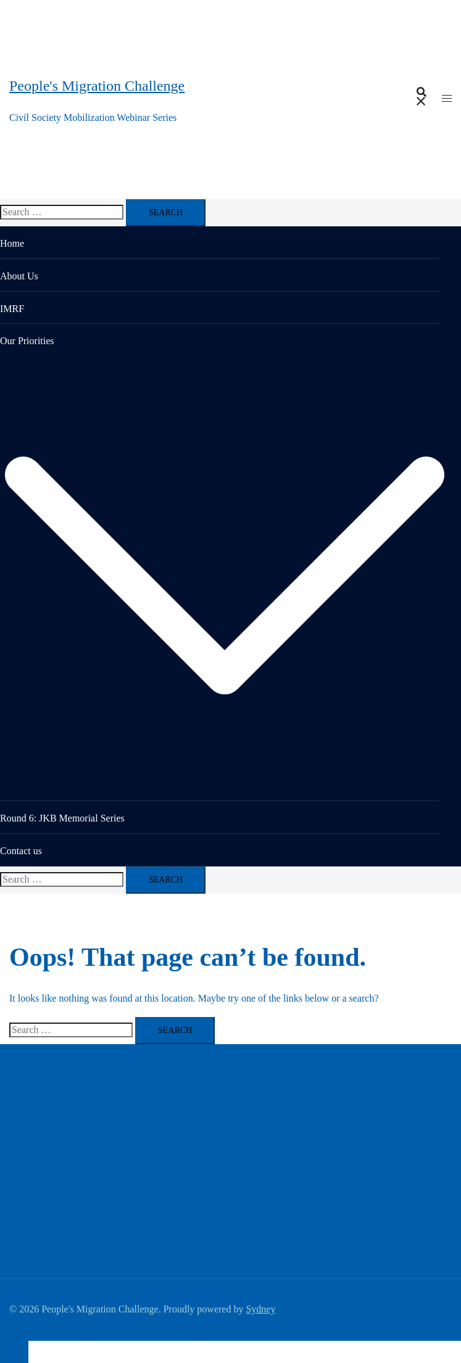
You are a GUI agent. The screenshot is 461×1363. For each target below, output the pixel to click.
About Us (19, 276)
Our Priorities (27, 341)
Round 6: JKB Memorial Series (62, 818)
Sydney (260, 1309)
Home (12, 243)
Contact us (21, 851)
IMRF (12, 308)
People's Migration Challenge (97, 86)
